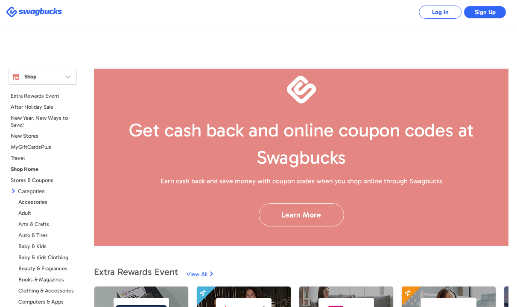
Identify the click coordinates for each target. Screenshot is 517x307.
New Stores (24, 136)
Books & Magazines (41, 279)
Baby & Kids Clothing (43, 257)
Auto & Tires (33, 235)
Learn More (301, 215)
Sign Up (485, 12)
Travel (18, 158)
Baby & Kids (32, 246)
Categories (31, 191)
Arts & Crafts (33, 224)
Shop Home (24, 169)
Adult (24, 213)
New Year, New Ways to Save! (39, 121)
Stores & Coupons (32, 180)
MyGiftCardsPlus (31, 147)
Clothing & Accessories (46, 290)
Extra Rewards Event (35, 96)
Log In (440, 12)
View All (197, 274)
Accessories (32, 202)
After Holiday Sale (32, 107)
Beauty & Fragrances (42, 268)
